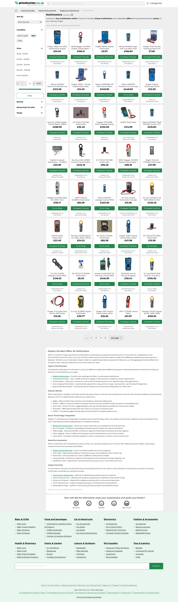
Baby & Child (22, 519)
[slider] (17, 89)
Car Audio (80, 527)
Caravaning (81, 557)
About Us (107, 585)
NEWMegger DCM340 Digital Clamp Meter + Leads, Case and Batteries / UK (80, 48)
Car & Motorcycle (83, 519)
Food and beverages (55, 519)
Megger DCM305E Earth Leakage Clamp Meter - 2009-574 (104, 123)
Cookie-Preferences (128, 585)
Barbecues (51, 551)
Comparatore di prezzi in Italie (32, 593)
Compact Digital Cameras (117, 533)
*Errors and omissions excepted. (89, 597)
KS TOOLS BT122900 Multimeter (81, 275)
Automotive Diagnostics (63, 475)
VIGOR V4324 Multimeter (57, 237)
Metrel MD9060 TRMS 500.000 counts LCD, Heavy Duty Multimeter (151, 123)
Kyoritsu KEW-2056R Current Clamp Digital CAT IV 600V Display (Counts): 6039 (80, 161)
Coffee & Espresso (54, 530)
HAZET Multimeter (128, 122)
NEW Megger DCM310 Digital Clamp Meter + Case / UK (128, 161)
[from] (22, 83)
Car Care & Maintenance (86, 533)
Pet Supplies (111, 543)
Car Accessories (83, 524)
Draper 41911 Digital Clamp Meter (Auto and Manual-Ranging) (104, 312)
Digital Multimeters (61, 376)
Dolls (138, 557)
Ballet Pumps (141, 530)
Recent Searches (69, 585)
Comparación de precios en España (90, 593)
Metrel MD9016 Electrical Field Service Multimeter (57, 85)
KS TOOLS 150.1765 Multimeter (81, 123)
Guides (115, 585)
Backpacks (81, 548)
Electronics (110, 519)
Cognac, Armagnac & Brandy (59, 536)
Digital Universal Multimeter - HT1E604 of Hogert (57, 161)
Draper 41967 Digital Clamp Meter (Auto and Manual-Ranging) (128, 237)
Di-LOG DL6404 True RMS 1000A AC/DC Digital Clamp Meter (152, 199)
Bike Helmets (82, 551)
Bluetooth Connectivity (63, 426)
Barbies (139, 548)
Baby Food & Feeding (26, 527)
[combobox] (98, 3)
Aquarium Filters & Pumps (117, 548)
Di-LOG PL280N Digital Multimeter (81, 312)
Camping (80, 554)
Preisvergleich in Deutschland (146, 593)
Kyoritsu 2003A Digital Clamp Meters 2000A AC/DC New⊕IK (57, 123)
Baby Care (21, 524)
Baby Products (23, 533)
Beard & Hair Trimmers (116, 530)
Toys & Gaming (142, 543)
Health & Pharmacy (25, 543)
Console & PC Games (145, 551)
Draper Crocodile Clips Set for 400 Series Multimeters (57, 312)
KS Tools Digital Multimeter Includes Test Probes (128, 199)
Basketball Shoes (143, 533)
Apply (29, 96)
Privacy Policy (54, 585)
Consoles (140, 554)
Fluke (55, 401)
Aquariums (111, 554)
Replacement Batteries (62, 450)
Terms (43, 585)
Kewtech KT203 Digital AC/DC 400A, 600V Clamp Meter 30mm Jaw (152, 312)
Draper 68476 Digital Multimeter (104, 48)
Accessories (141, 524)
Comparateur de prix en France (60, 593)
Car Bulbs (80, 530)
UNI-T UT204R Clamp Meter (128, 312)
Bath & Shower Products (27, 557)
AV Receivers (111, 524)
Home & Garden (28, 10)
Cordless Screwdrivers (56, 557)
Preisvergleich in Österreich (119, 593)
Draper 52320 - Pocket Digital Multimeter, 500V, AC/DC (80, 85)
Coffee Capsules (53, 533)
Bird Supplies (112, 557)
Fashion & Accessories (146, 519)
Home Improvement (47, 10)
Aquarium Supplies (114, 551)
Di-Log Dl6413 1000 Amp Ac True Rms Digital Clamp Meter (152, 275)
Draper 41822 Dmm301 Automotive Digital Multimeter (57, 48)
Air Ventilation (53, 548)
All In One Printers (114, 527)
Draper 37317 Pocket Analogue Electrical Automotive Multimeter (152, 48)
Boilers (50, 554)
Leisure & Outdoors (84, 543)
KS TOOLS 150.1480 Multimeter (104, 161)
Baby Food (21, 551)
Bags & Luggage (143, 527)
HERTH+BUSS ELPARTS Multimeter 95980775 (81, 199)
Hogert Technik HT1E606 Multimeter (152, 161)
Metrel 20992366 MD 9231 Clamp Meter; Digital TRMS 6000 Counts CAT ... (104, 85)
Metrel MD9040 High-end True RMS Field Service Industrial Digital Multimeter (128, 48)
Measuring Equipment (69, 10)
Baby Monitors (23, 530)
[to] (39, 83)
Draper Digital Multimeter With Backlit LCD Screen (152, 85)
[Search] (49, 3)
